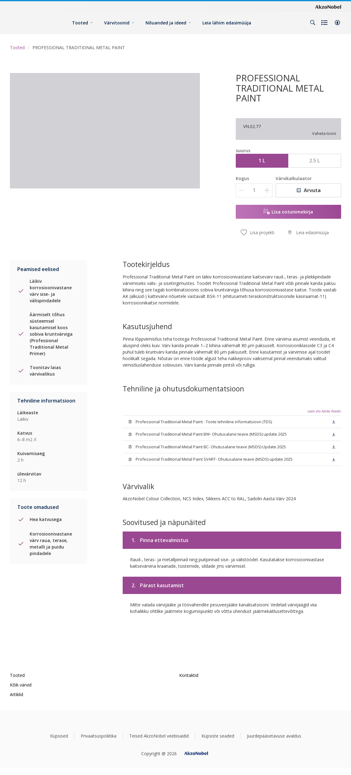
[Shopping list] (325, 22)
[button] (337, 22)
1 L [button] (262, 160)
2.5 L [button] (314, 160)
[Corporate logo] (328, 6)
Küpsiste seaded (217, 736)
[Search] (312, 22)
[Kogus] (254, 190)
